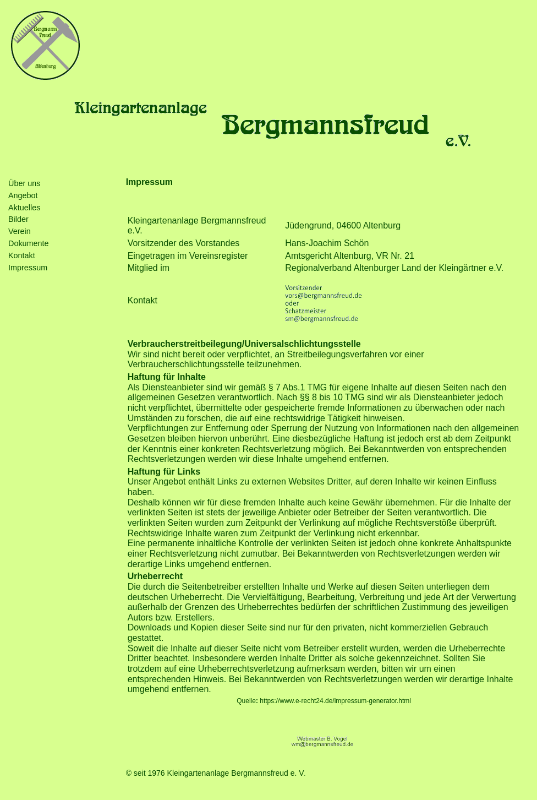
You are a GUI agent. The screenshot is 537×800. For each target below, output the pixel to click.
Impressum (27, 267)
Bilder (18, 219)
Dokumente (28, 243)
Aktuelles (24, 207)
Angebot (23, 195)
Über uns (24, 183)
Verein (19, 231)
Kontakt (21, 255)
